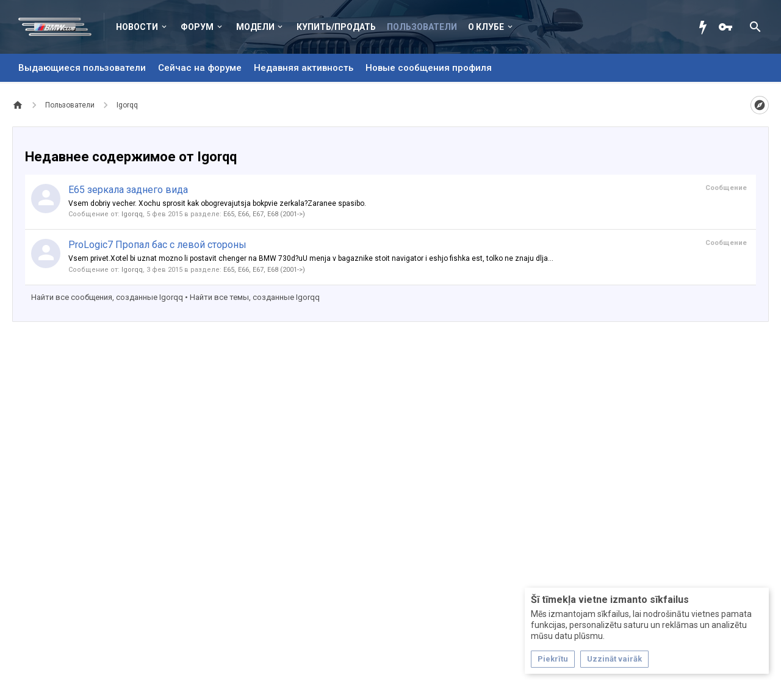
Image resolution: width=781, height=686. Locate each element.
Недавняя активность (303, 67)
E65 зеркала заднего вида (128, 189)
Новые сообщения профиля (428, 67)
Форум (197, 27)
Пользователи (422, 27)
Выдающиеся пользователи (82, 67)
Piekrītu (553, 658)
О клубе (486, 27)
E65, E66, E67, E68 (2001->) (264, 214)
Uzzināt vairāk (614, 658)
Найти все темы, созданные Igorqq (255, 297)
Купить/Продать (336, 27)
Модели (255, 27)
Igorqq (132, 214)
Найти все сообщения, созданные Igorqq (107, 297)
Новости (137, 27)
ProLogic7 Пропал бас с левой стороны (157, 244)
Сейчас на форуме (200, 67)
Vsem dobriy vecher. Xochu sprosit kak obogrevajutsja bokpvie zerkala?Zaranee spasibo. (217, 203)
